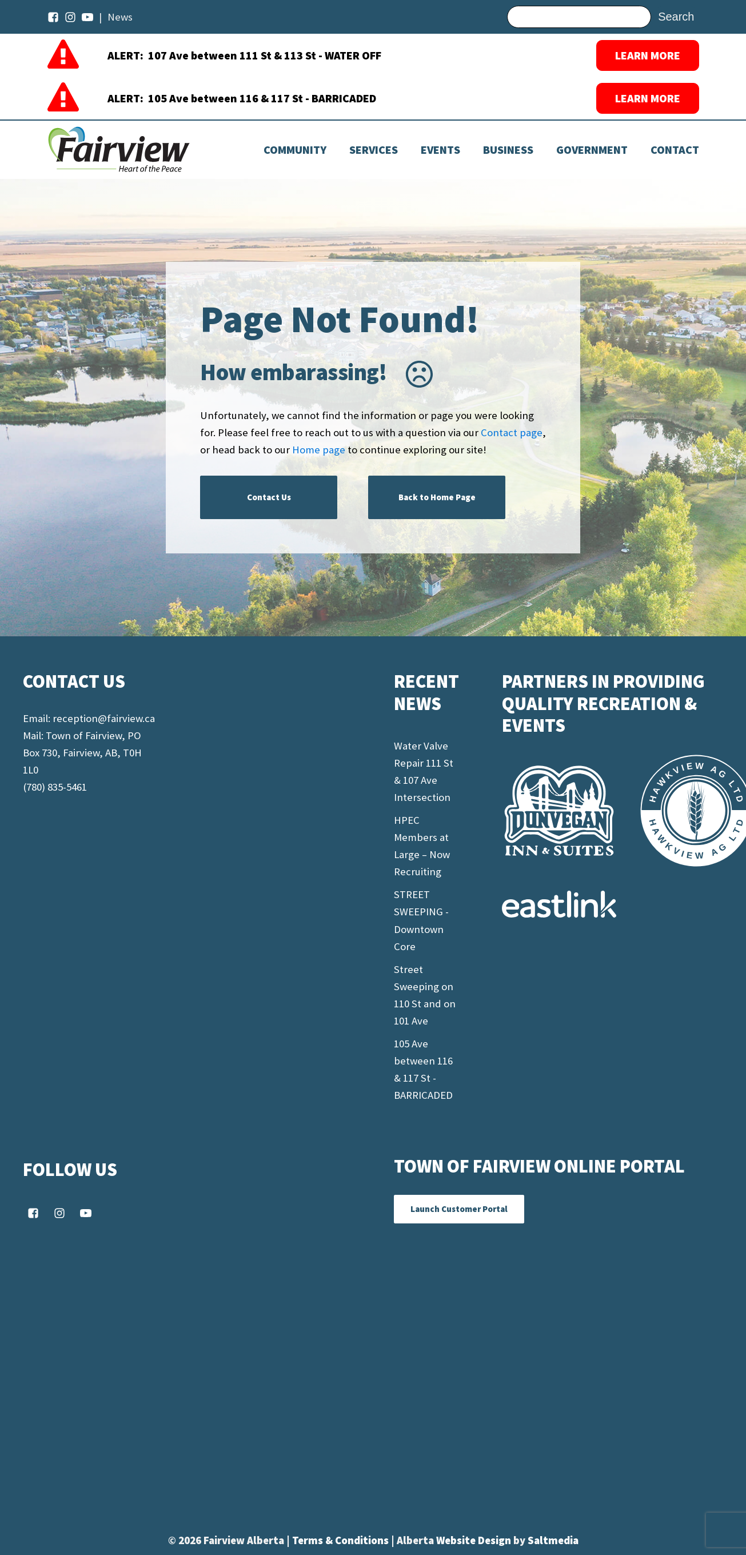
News (120, 16)
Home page (318, 449)
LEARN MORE (647, 55)
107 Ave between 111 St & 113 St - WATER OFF (264, 55)
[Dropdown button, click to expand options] (440, 150)
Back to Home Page (437, 497)
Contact (675, 150)
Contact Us (269, 497)
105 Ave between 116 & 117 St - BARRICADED (262, 98)
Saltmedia (553, 1540)
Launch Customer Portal (459, 1208)
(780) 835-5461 (55, 787)
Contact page (511, 432)
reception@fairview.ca (104, 718)
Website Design (474, 1540)
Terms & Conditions (341, 1540)
